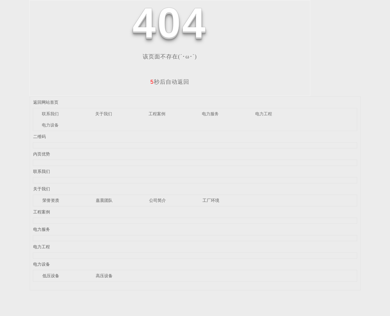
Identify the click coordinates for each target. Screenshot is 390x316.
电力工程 (263, 113)
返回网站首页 (45, 102)
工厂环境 (210, 200)
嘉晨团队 (104, 200)
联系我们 (50, 113)
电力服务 (210, 113)
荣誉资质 (50, 200)
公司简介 (157, 200)
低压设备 (50, 275)
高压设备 (104, 275)
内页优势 (41, 154)
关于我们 (103, 113)
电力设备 (50, 125)
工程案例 (157, 113)
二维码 (39, 136)
